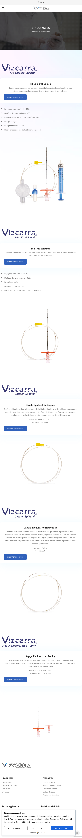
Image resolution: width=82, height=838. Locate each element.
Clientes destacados (51, 795)
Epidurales (6, 788)
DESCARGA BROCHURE (15, 97)
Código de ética (49, 792)
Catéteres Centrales (10, 785)
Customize (15, 828)
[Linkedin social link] (43, 2)
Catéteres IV (7, 782)
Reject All (38, 828)
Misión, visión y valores (52, 785)
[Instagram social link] (40, 2)
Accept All (62, 828)
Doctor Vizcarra (49, 782)
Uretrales (5, 792)
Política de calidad (50, 788)
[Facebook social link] (38, 2)
